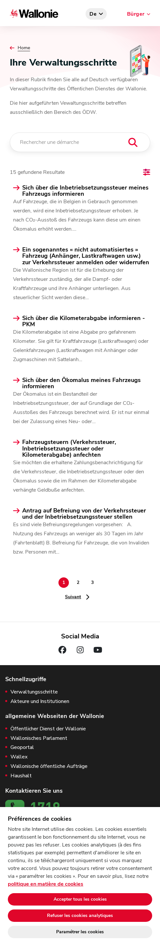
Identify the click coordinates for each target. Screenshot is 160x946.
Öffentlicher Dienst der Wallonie (48, 728)
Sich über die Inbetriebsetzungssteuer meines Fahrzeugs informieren (85, 191)
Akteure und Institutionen (39, 701)
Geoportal (22, 747)
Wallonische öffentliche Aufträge (49, 766)
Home (24, 48)
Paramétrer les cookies (80, 932)
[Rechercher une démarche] (80, 142)
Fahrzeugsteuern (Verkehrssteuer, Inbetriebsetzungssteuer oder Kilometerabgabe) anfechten (69, 448)
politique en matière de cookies (45, 884)
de (93, 14)
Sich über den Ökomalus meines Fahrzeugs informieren (81, 383)
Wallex (18, 757)
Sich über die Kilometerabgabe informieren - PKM (83, 321)
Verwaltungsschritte (34, 692)
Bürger (136, 14)
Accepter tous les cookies (80, 899)
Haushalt (21, 775)
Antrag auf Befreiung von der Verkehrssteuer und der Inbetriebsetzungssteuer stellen (84, 514)
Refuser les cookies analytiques (80, 915)
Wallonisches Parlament (38, 738)
